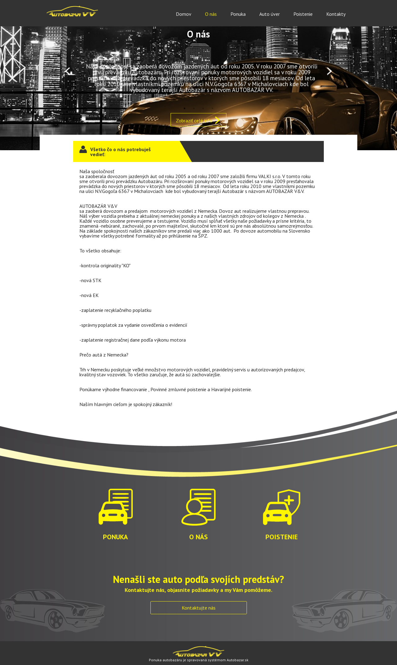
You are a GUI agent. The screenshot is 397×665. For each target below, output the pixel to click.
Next (329, 71)
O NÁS (198, 510)
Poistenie (303, 14)
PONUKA (115, 510)
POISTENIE (281, 510)
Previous (67, 71)
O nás (211, 14)
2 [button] (194, 108)
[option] (198, 71)
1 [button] (184, 108)
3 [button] (203, 108)
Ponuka (238, 14)
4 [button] (212, 108)
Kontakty (336, 14)
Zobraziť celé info (198, 120)
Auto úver (269, 14)
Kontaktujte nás (199, 608)
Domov (183, 14)
